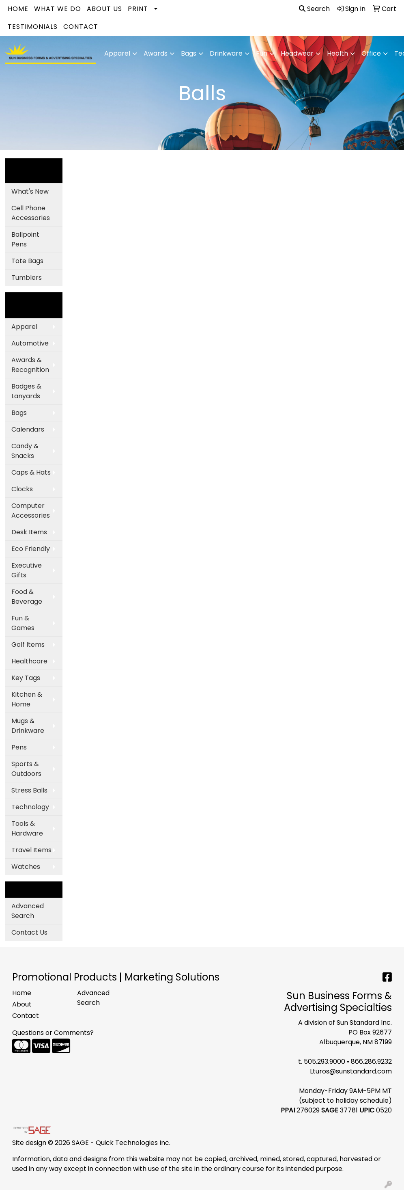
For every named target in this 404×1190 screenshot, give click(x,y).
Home (18, 8)
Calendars (27, 429)
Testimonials (33, 26)
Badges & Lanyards (26, 391)
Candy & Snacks (25, 450)
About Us (104, 8)
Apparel (24, 326)
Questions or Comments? (53, 1032)
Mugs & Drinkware (27, 725)
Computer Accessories (30, 510)
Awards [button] (156, 53)
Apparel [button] (117, 53)
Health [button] (337, 53)
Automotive (30, 343)
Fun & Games (22, 623)
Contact (80, 26)
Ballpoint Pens (25, 239)
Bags (19, 412)
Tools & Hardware (27, 828)
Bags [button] (188, 53)
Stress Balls (29, 790)
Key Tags (25, 677)
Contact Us (29, 932)
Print (138, 8)
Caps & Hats (31, 472)
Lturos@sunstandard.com (351, 1071)
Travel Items (31, 850)
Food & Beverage (26, 596)
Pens (19, 747)
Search (314, 8)
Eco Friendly (30, 548)
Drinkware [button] (226, 53)
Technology (30, 807)
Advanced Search (27, 910)
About (22, 1004)
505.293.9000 (324, 1061)
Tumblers (26, 277)
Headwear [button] (297, 53)
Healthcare (29, 661)
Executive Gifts (26, 570)
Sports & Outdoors (26, 768)
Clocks (22, 489)
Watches (25, 866)
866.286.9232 (371, 1061)
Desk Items (29, 532)
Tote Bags (27, 261)
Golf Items (28, 644)
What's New (30, 191)
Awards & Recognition (30, 364)
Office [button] (371, 53)
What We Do (57, 8)
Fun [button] (261, 53)
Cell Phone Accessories (30, 212)
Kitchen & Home (26, 699)
